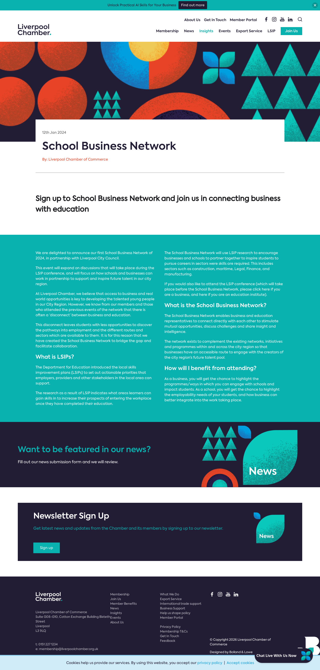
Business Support (172, 608)
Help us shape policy (175, 613)
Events (225, 31)
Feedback (167, 641)
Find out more (192, 5)
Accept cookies (240, 662)
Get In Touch (215, 19)
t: (47, 644)
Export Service (249, 31)
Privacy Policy (170, 627)
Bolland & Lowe (241, 652)
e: (67, 649)
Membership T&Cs (174, 631)
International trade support (180, 604)
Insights (206, 31)
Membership (167, 31)
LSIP (271, 31)
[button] (315, 5)
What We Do (169, 594)
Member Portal (243, 19)
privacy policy (209, 662)
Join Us (291, 31)
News (189, 31)
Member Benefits (123, 604)
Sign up (46, 547)
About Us (192, 19)
